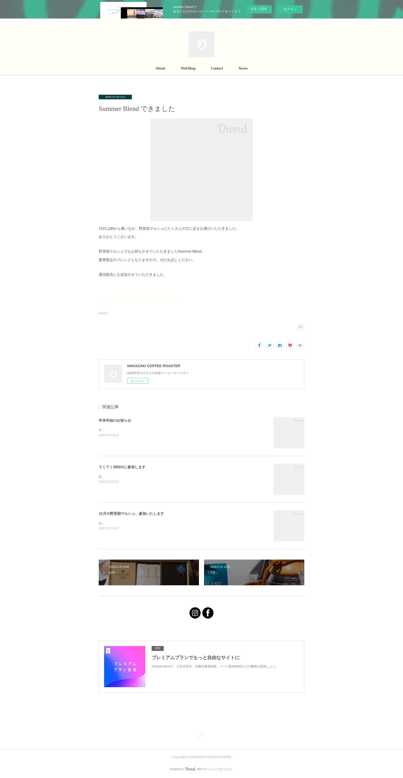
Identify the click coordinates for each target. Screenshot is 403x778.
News (243, 68)
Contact (217, 68)
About (160, 68)
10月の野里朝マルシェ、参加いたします (131, 513)
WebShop (188, 68)
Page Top (201, 736)
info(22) (103, 313)
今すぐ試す (259, 9)
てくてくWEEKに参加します (122, 467)
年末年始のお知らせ (115, 420)
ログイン (290, 9)
